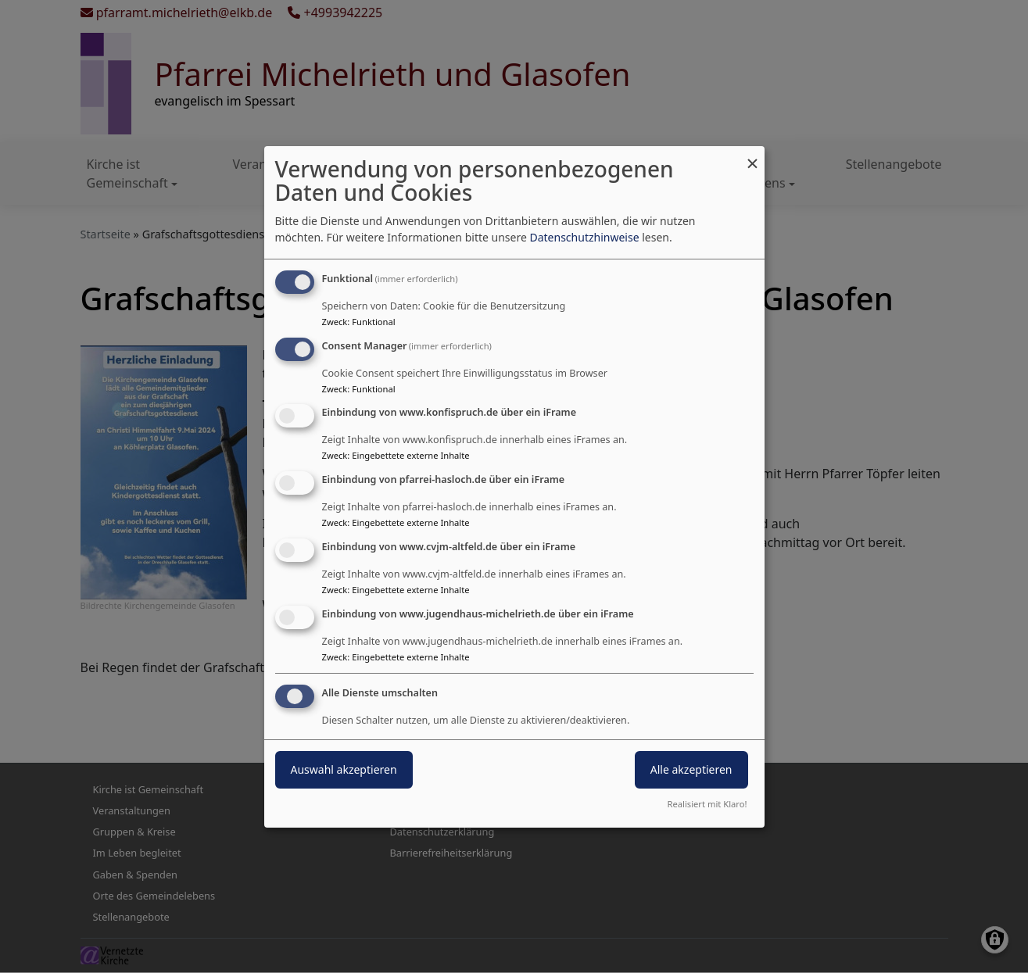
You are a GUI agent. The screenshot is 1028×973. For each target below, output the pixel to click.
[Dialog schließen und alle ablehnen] (753, 156)
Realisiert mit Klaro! (707, 804)
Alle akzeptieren (691, 769)
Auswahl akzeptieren (344, 769)
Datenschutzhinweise (584, 237)
